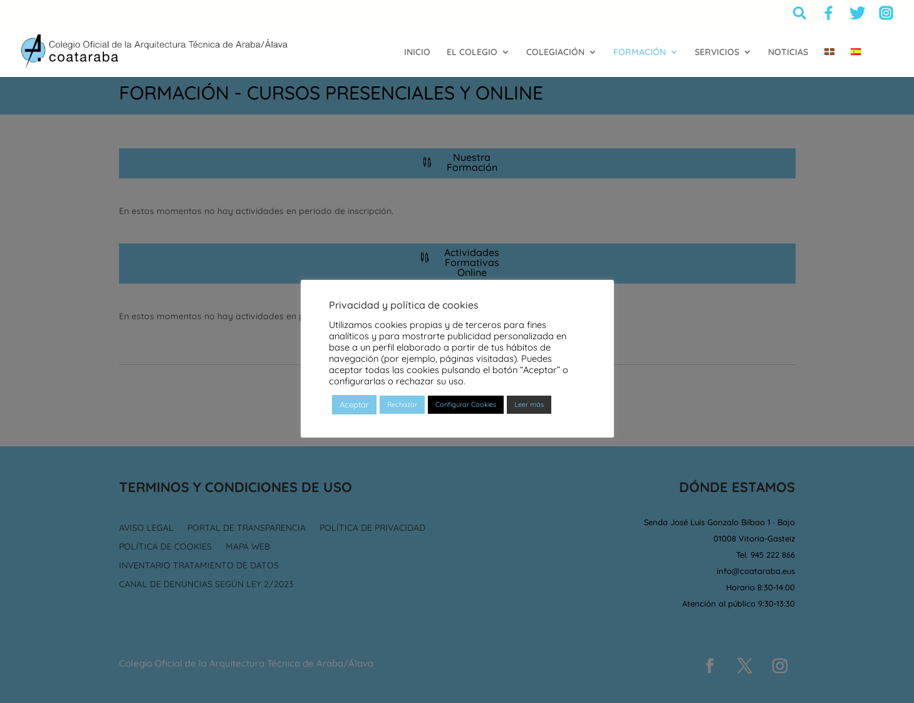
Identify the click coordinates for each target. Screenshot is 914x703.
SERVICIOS (717, 53)
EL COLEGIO (472, 53)
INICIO (417, 53)
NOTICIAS (788, 53)
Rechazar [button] (402, 404)
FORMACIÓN (639, 53)
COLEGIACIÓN (555, 53)
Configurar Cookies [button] (465, 404)
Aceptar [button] (354, 404)
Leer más (529, 404)
